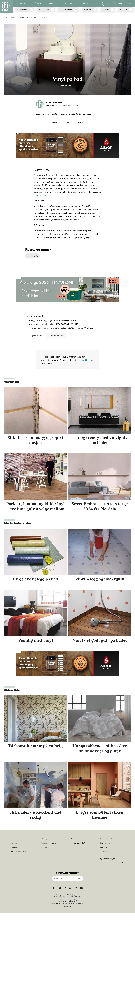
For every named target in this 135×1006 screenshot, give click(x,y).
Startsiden (10, 17)
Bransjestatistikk (106, 843)
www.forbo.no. (40, 195)
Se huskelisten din (56, 336)
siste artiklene (83, 360)
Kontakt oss (67, 906)
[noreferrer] (75, 888)
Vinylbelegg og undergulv (99, 579)
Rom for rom (31, 17)
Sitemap (44, 839)
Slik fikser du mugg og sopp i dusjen (35, 440)
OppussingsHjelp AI (78, 843)
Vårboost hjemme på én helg (35, 746)
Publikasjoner (16, 847)
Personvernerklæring (49, 843)
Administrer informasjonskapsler (112, 863)
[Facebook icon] (53, 888)
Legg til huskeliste (36, 336)
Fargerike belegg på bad (35, 579)
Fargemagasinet (106, 839)
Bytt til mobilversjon (107, 859)
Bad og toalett (44, 17)
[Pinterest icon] (70, 888)
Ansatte (14, 843)
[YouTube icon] (81, 888)
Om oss (13, 839)
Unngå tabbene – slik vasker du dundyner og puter (99, 748)
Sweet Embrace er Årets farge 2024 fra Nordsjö (100, 506)
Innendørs (20, 17)
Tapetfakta (104, 851)
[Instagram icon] (59, 888)
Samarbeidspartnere (18, 851)
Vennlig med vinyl (35, 640)
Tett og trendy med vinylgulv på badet (100, 440)
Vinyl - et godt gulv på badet (100, 640)
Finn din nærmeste (78, 839)
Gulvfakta (103, 847)
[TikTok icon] (64, 888)
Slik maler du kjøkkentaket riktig (35, 814)
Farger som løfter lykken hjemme (99, 814)
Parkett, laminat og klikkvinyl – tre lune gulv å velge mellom (35, 506)
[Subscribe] (79, 879)
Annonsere (45, 847)
